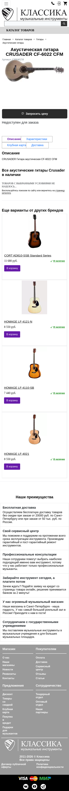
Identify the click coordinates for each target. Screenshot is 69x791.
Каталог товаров (20, 30)
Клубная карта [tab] (16, 145)
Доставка (41, 662)
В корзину (12, 268)
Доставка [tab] (37, 145)
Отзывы (41, 674)
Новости (7, 669)
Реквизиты (9, 674)
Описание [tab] (14, 139)
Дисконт (7, 694)
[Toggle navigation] (6, 4)
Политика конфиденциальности (50, 765)
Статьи (40, 678)
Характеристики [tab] (36, 139)
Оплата (40, 657)
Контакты (8, 678)
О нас (5, 657)
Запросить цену (34, 113)
